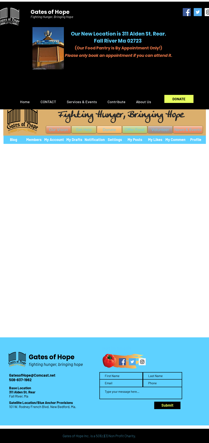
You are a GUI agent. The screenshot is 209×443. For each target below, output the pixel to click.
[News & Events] (188, 129)
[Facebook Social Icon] (187, 12)
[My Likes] (155, 140)
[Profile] (196, 140)
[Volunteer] (160, 129)
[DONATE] (178, 99)
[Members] (34, 140)
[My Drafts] (74, 140)
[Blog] (14, 140)
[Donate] (109, 129)
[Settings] (115, 140)
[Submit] (167, 405)
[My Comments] (177, 140)
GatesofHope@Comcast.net (32, 375)
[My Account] (54, 140)
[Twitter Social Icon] (198, 12)
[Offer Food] (134, 129)
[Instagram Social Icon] (142, 361)
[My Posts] (135, 140)
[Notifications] (96, 140)
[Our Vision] (58, 129)
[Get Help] (84, 129)
